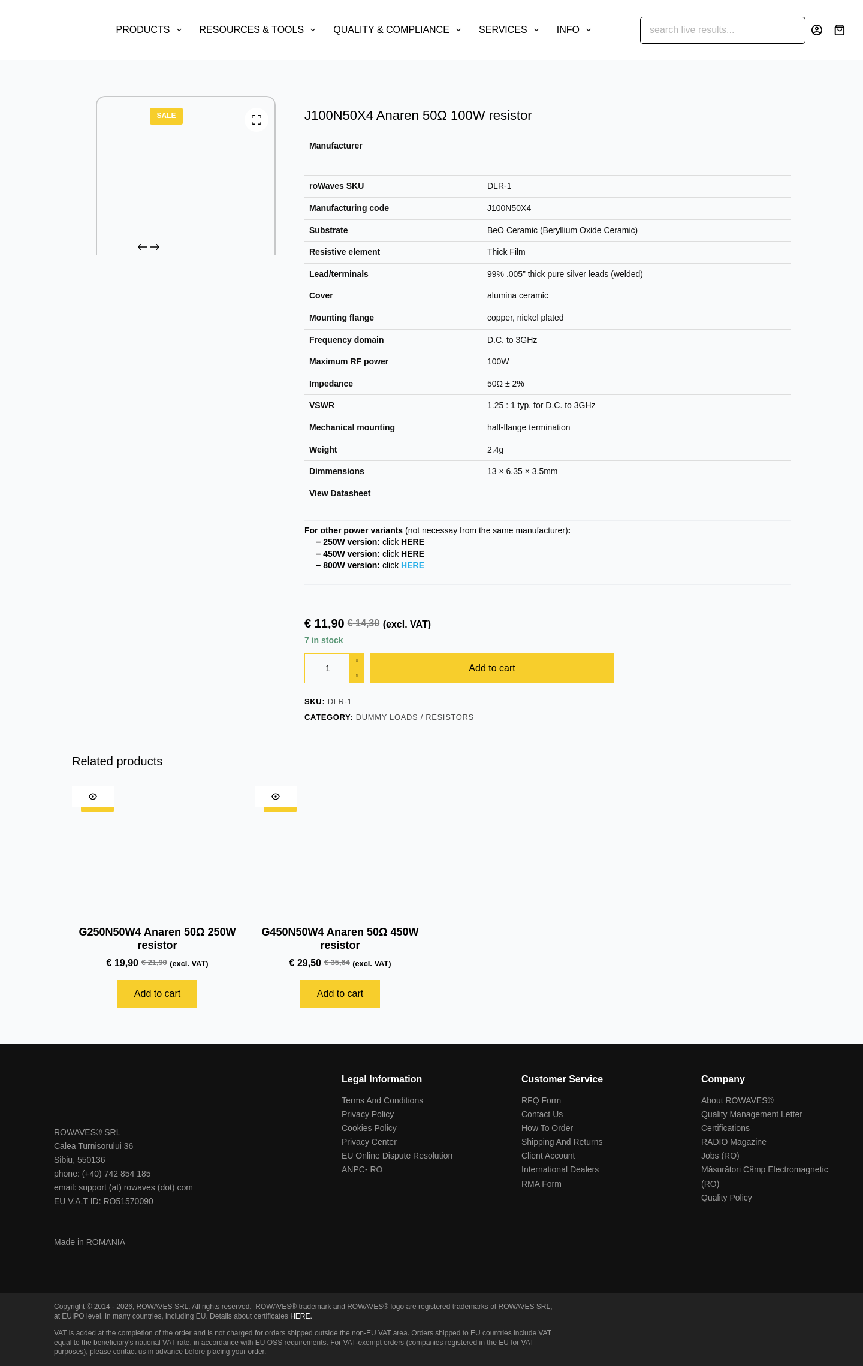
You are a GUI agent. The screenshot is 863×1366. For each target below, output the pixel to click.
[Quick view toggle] (93, 796)
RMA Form (541, 1184)
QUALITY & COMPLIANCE (399, 30)
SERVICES (511, 30)
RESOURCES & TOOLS (260, 30)
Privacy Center (369, 1142)
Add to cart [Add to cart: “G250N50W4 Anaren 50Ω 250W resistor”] (157, 993)
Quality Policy (726, 1197)
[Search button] (791, 30)
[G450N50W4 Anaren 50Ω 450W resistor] (340, 850)
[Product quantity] (334, 668)
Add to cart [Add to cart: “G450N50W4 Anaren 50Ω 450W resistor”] (340, 993)
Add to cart (492, 668)
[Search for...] (709, 30)
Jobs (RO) (720, 1155)
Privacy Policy (368, 1114)
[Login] (816, 30)
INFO (576, 30)
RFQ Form (541, 1100)
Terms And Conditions (382, 1100)
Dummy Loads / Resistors (415, 717)
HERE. (301, 1316)
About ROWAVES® (737, 1100)
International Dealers (560, 1169)
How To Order (547, 1128)
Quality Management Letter (751, 1114)
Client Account (548, 1155)
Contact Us (542, 1114)
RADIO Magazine (734, 1142)
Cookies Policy (369, 1128)
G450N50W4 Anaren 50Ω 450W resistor (340, 938)
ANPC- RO (362, 1169)
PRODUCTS (151, 30)
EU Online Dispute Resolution (397, 1155)
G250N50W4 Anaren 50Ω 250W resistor (157, 938)
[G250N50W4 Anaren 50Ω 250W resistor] (157, 850)
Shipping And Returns (561, 1142)
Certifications (725, 1128)
